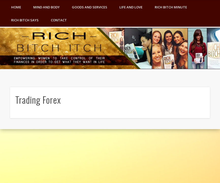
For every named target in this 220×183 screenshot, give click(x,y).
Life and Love (131, 7)
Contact (59, 20)
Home (16, 7)
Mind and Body (46, 7)
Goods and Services (89, 7)
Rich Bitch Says (25, 20)
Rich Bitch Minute (171, 7)
